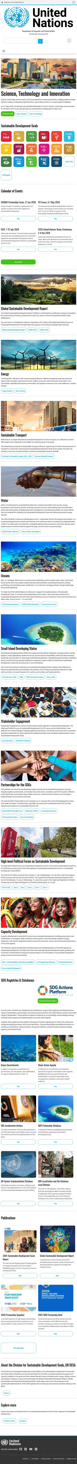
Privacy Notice (58, 1459)
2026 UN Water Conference (10, 531)
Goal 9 (30, 887)
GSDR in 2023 (44, 330)
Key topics (23, 1421)
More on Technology (36, 114)
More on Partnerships (27, 817)
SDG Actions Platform (32, 811)
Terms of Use (71, 1459)
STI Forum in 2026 (7, 114)
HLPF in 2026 (6, 887)
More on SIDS (51, 677)
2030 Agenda (6, 175)
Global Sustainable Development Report (13, 330)
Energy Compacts (7, 391)
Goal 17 (45, 887)
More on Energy (20, 391)
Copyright (35, 1459)
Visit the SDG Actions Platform (48, 1001)
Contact (25, 1459)
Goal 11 (37, 887)
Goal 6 (15, 887)
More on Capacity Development (11, 968)
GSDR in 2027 (33, 330)
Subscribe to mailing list (23, 740)
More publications (18, 1348)
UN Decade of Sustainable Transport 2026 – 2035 (17, 456)
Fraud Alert (46, 1459)
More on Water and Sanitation (31, 531)
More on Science (21, 114)
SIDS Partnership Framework (34, 677)
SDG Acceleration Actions (9, 817)
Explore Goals (69, 161)
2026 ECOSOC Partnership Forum (12, 811)
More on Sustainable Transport (44, 456)
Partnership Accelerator (49, 811)
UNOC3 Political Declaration (30, 604)
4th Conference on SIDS (9, 677)
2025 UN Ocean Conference (10, 604)
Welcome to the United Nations (12, 2)
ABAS (21, 677)
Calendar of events (9, 1421)
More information (7, 740)
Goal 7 (22, 887)
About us (6, 1393)
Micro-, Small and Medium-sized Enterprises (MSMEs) (18, 962)
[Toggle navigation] (73, 2)
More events (18, 262)
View (18, 218)
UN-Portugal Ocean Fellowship (46, 962)
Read (20, 1275)
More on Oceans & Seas (49, 604)
